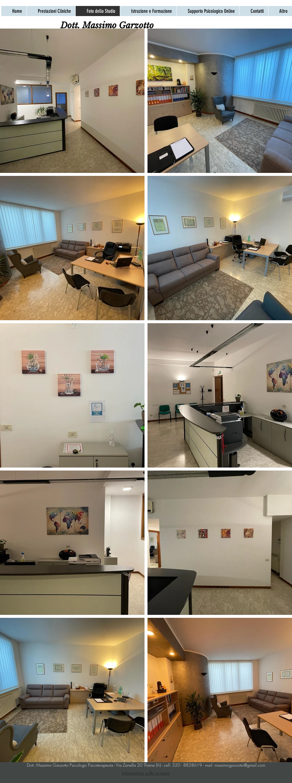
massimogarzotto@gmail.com (240, 765)
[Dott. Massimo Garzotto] (107, 25)
